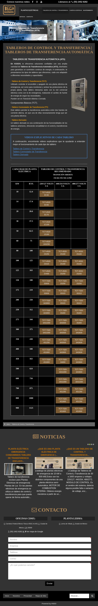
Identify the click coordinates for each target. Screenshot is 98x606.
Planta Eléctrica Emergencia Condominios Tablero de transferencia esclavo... (18, 455)
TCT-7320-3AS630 (63, 321)
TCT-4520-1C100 (46, 223)
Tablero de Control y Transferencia (28, 149)
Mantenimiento (88, 10)
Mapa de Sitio (41, 596)
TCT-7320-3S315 (63, 292)
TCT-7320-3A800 (63, 361)
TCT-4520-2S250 (46, 252)
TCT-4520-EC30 (46, 193)
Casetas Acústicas (75, 10)
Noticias (22, 16)
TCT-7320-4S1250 (46, 341)
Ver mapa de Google (34, 532)
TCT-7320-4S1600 (46, 351)
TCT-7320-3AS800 (46, 302)
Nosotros (16, 596)
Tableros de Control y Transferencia (55, 10)
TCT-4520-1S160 (46, 233)
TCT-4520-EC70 (46, 213)
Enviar (49, 583)
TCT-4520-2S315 (46, 262)
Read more (18, 503)
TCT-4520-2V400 (46, 272)
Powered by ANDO (49, 604)
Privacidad (28, 596)
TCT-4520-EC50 (46, 203)
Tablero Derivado (20, 154)
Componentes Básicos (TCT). (24, 103)
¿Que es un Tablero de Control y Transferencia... (79, 452)
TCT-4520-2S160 (63, 252)
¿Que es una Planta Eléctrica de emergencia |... (49, 452)
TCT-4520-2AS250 (46, 243)
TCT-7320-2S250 (63, 282)
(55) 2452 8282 (16, 532)
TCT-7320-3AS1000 (46, 321)
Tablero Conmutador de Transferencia (30, 152)
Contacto (29, 16)
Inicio (8, 424)
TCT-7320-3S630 (46, 282)
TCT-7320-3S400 (63, 311)
